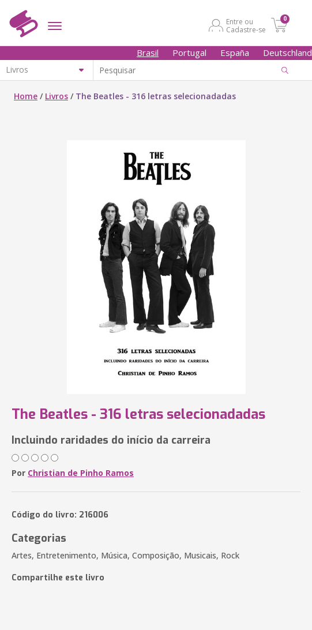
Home (25, 96)
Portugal (189, 52)
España (234, 52)
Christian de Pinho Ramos (81, 472)
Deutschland (287, 52)
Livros (56, 96)
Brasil (148, 52)
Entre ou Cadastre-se (246, 25)
